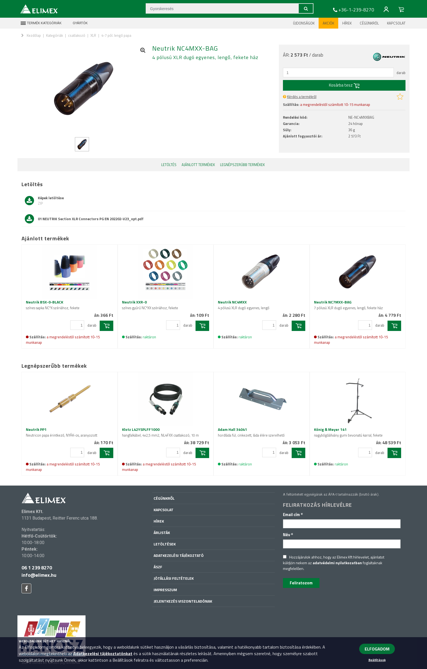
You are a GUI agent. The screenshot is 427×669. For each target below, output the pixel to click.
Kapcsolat (396, 23)
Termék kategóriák (41, 23)
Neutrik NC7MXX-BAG (348, 305)
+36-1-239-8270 (353, 9)
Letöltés (168, 164)
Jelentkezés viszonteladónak (183, 601)
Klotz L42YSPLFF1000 (160, 432)
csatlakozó (76, 35)
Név (288, 535)
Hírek (347, 23)
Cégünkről (369, 23)
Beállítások (377, 659)
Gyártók (77, 23)
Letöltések (165, 544)
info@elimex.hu (39, 575)
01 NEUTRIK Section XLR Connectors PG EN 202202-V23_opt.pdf (84, 218)
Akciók (328, 23)
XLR (93, 35)
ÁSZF (158, 567)
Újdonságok (304, 23)
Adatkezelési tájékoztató (179, 555)
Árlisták (162, 532)
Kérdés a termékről (301, 96)
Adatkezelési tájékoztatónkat (102, 653)
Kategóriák (54, 35)
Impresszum (165, 590)
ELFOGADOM (377, 649)
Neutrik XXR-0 (150, 305)
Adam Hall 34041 (251, 432)
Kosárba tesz (344, 85)
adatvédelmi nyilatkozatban (337, 563)
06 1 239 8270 (37, 567)
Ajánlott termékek (198, 164)
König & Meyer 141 (348, 432)
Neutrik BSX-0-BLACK (53, 305)
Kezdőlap (34, 35)
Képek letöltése (44, 200)
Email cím (293, 514)
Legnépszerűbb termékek (242, 164)
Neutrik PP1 (61, 432)
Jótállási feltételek (174, 578)
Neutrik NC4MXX (243, 305)
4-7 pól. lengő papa (116, 35)
